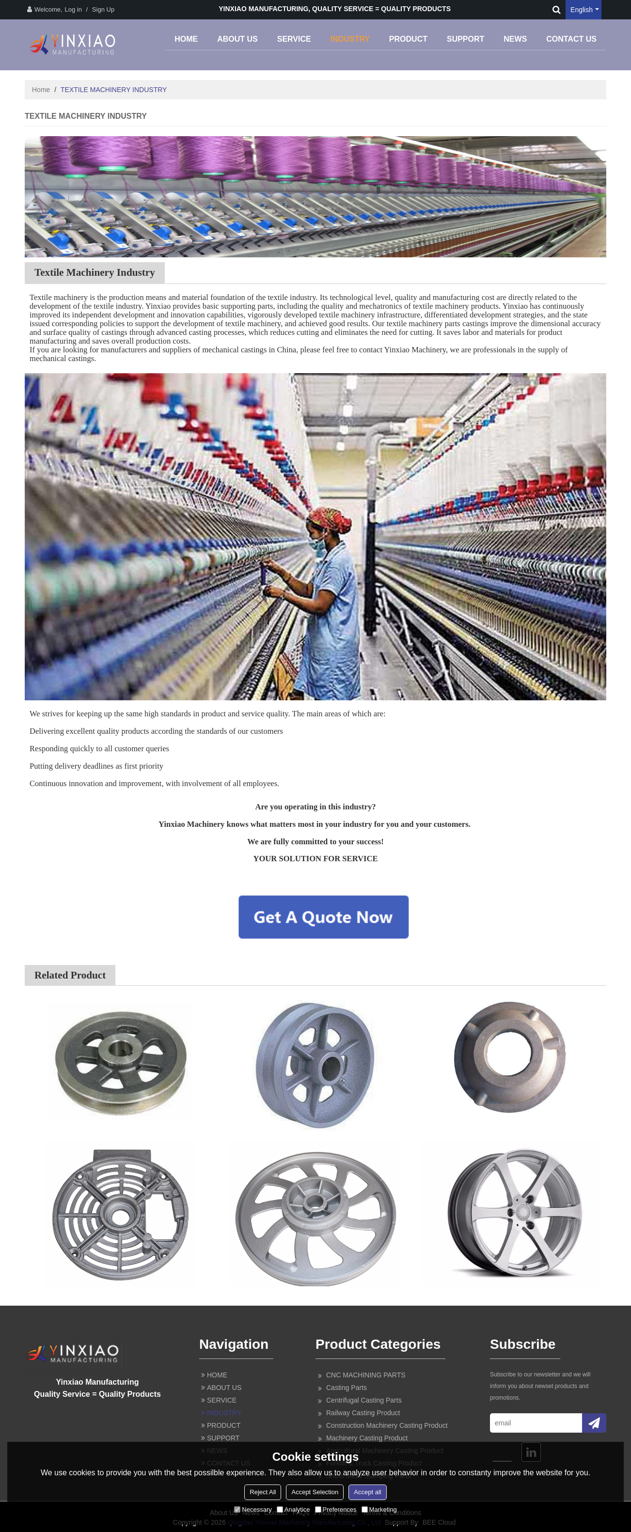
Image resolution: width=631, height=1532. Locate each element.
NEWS (515, 39)
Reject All (263, 1492)
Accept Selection (314, 1492)
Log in (73, 9)
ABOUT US (237, 39)
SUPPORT (465, 39)
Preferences (336, 1509)
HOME (186, 39)
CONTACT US (571, 39)
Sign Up (103, 9)
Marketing (379, 1509)
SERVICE (294, 39)
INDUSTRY (350, 39)
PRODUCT (408, 39)
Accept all (367, 1492)
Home (41, 90)
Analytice (293, 1509)
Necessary (252, 1509)
